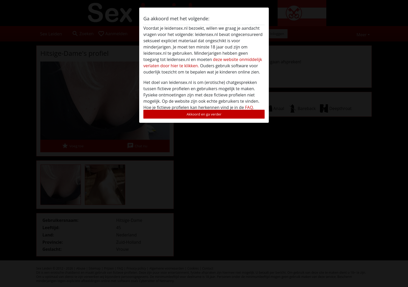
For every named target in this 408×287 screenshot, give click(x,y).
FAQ (249, 107)
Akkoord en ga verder (204, 114)
